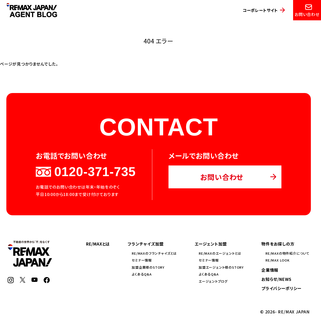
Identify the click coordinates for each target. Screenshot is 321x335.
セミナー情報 (142, 260)
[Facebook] (47, 281)
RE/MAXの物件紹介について (287, 253)
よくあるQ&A (142, 274)
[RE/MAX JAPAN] (30, 265)
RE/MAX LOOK (277, 260)
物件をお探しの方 (277, 244)
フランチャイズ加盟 (145, 244)
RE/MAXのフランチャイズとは (154, 253)
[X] (22, 281)
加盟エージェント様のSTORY (221, 267)
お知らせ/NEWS (276, 279)
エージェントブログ (213, 281)
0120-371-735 (86, 171)
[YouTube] (34, 280)
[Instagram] (11, 281)
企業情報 (269, 270)
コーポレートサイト (260, 10)
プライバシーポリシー (281, 288)
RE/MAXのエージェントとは (220, 253)
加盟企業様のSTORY (148, 267)
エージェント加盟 (211, 244)
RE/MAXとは (98, 244)
